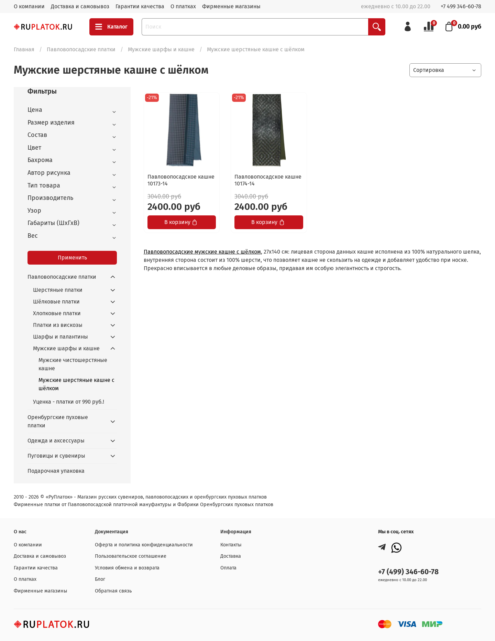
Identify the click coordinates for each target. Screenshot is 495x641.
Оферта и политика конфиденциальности (144, 545)
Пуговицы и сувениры (56, 455)
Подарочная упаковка (56, 471)
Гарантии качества (140, 6)
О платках (183, 6)
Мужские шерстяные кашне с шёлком (76, 384)
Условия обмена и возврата (127, 568)
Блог (100, 579)
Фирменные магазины (231, 6)
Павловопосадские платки (81, 49)
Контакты (231, 545)
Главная (24, 49)
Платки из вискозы (57, 325)
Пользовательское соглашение (130, 556)
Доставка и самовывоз (80, 6)
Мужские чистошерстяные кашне (72, 364)
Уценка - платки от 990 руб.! (68, 401)
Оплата (228, 568)
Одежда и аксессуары (56, 440)
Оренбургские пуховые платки (58, 421)
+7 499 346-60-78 (461, 6)
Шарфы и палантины (60, 336)
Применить (72, 257)
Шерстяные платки (57, 290)
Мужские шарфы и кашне (161, 49)
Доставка (230, 556)
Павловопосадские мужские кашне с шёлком (202, 251)
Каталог (111, 26)
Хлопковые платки (57, 313)
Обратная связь (113, 591)
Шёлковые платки (56, 301)
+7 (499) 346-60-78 (408, 572)
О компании (29, 6)
